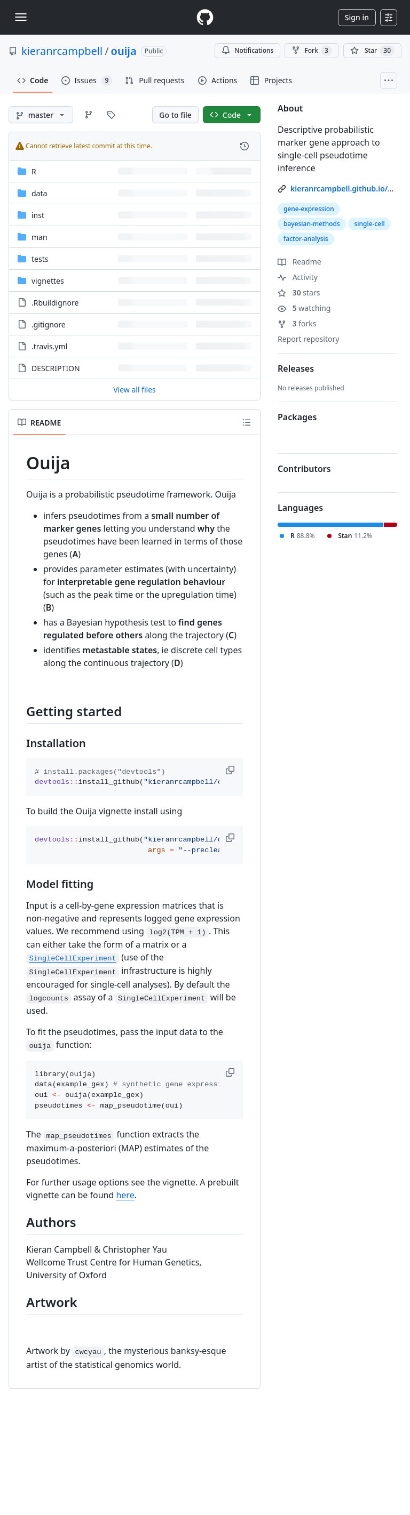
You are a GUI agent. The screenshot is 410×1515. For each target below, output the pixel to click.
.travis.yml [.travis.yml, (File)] (49, 346)
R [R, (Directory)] (33, 171)
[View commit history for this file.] (244, 146)
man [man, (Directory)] (39, 237)
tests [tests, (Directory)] (39, 259)
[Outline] (247, 422)
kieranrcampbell (61, 51)
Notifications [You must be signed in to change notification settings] (247, 50)
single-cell (369, 223)
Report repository (308, 339)
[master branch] (41, 114)
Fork (311, 50)
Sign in (357, 17)
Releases (296, 368)
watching (304, 308)
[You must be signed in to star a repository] (372, 50)
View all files (134, 389)
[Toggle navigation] (21, 17)
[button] (231, 770)
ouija (124, 51)
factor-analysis (305, 238)
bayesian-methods (311, 223)
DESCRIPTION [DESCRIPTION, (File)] (55, 368)
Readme (299, 261)
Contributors (304, 469)
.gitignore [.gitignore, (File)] (48, 324)
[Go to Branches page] (88, 114)
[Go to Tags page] (111, 114)
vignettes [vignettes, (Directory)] (47, 281)
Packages (297, 417)
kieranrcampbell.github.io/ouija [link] (348, 188)
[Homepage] (205, 17)
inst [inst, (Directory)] (37, 215)
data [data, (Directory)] (39, 193)
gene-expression (308, 208)
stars (299, 292)
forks (297, 323)
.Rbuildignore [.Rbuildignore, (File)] (54, 303)
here (125, 1195)
